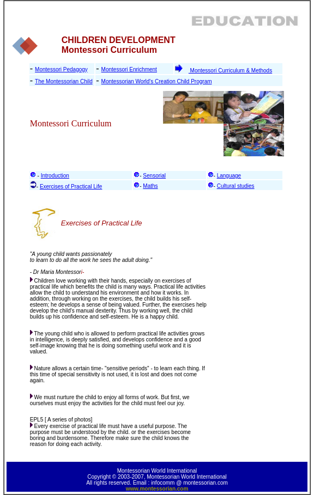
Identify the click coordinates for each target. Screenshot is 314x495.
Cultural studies (236, 186)
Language (229, 176)
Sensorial (154, 176)
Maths (150, 186)
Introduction (55, 176)
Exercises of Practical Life (71, 187)
